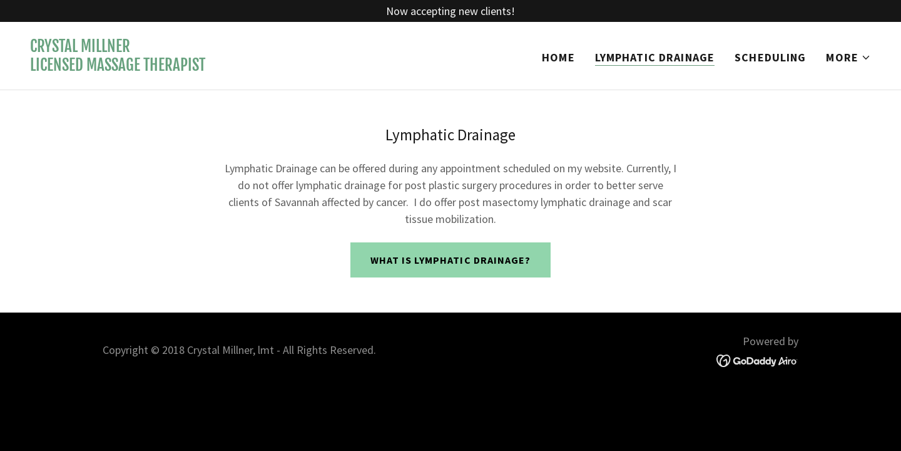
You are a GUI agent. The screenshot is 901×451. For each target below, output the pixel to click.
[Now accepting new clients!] (450, 11)
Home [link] (558, 57)
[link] (117, 67)
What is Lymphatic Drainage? (450, 260)
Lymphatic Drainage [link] (655, 57)
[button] (848, 57)
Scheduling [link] (770, 57)
